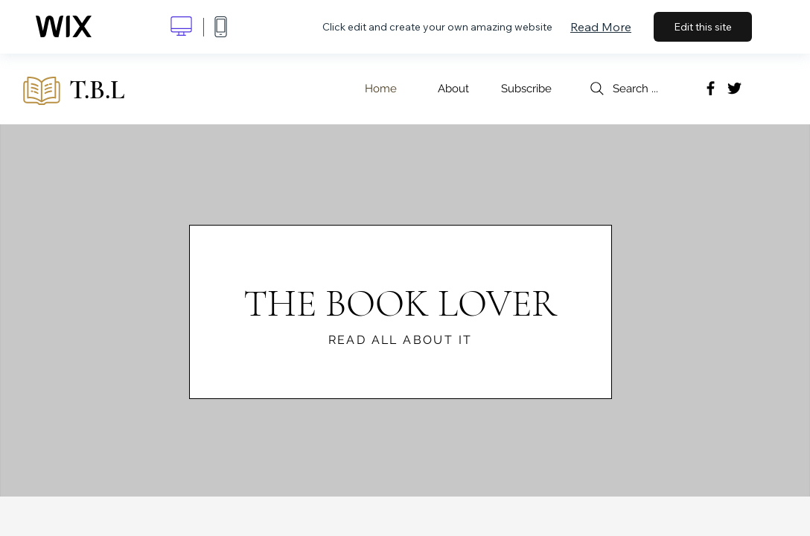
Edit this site (703, 27)
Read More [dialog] (600, 26)
